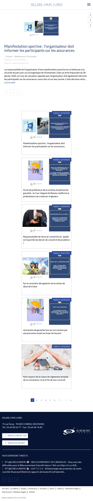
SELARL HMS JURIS (46, 4)
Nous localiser (16, 443)
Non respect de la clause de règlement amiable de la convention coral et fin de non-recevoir (45, 378)
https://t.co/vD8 (68, 465)
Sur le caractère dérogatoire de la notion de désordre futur (44, 285)
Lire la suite (9, 82)
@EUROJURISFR (16, 462)
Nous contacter (17, 435)
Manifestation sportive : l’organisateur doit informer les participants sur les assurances (44, 145)
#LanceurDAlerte (19, 471)
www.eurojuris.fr (20, 63)
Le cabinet (14, 488)
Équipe (23, 488)
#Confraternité (56, 471)
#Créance (46, 465)
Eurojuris (43, 488)
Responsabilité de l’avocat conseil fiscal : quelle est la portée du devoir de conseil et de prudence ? (46, 239)
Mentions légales (20, 492)
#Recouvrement (27, 465)
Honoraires (33, 488)
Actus (52, 488)
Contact (60, 488)
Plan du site (6, 492)
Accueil (5, 488)
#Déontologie (52, 468)
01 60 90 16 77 (14, 427)
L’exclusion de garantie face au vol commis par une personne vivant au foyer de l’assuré (45, 332)
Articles (32, 492)
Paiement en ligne (72, 488)
